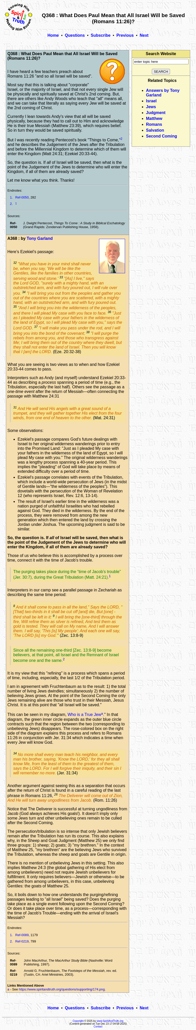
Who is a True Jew (84, 715)
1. (11, 197)
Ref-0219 (22, 941)
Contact (98, 1026)
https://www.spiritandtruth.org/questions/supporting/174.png (62, 989)
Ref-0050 (22, 197)
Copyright (78, 1021)
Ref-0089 (22, 935)
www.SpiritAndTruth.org (110, 1021)
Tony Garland (40, 238)
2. (11, 204)
